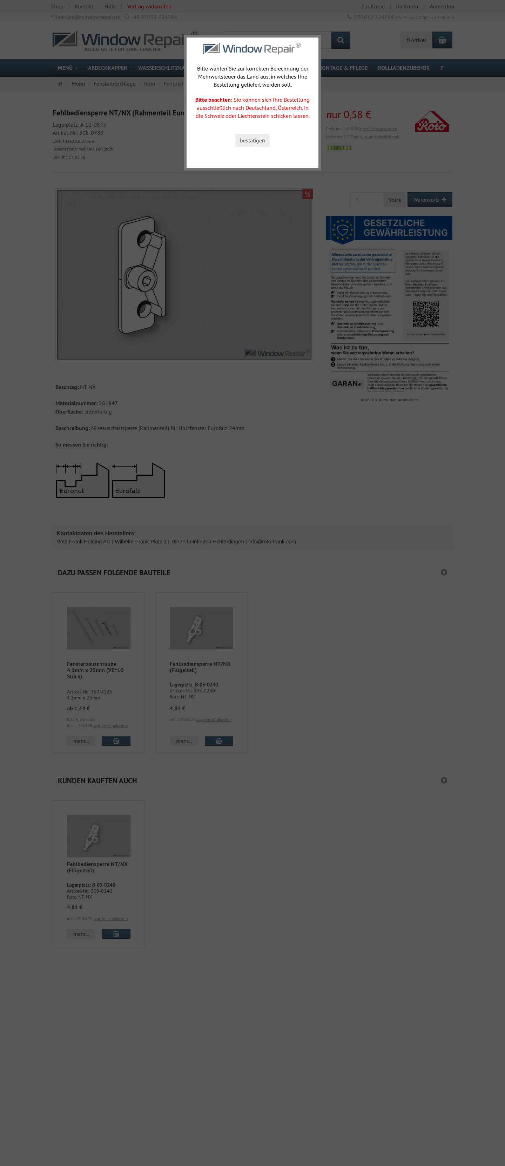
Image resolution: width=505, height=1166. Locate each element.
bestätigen (252, 140)
